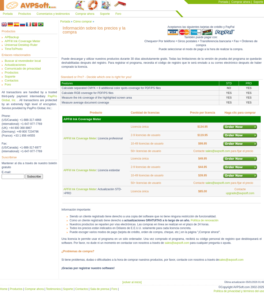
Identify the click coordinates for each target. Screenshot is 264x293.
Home (4, 289)
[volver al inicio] (132, 282)
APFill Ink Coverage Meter (22, 41)
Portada (223, 2)
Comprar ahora (240, 2)
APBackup (12, 37)
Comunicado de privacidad (23, 68)
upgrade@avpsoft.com (240, 193)
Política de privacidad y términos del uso (239, 291)
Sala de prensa (99, 289)
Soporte (258, 2)
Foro (118, 13)
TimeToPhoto (14, 49)
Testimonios (53, 289)
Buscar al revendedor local (23, 61)
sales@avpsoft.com (217, 151)
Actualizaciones (15, 65)
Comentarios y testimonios (53, 13)
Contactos (12, 80)
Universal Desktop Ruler (21, 45)
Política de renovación (204, 220)
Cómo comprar (82, 21)
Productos (24, 13)
